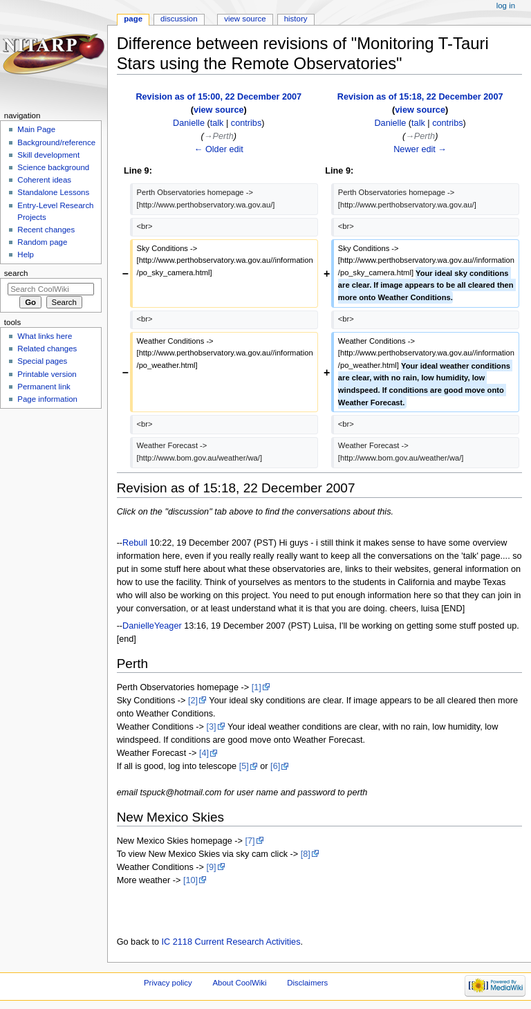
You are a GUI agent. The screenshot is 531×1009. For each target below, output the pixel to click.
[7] (249, 841)
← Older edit (218, 149)
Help (25, 254)
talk (217, 123)
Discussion (178, 19)
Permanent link (43, 386)
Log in (505, 5)
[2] (193, 700)
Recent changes (46, 229)
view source (219, 110)
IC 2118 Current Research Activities (231, 942)
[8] (305, 854)
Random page (42, 242)
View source (245, 19)
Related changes (47, 348)
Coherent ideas (44, 180)
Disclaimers (307, 983)
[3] (211, 727)
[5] (244, 766)
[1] (256, 687)
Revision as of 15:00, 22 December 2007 (218, 97)
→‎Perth (219, 136)
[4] (204, 753)
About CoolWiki (239, 983)
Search (16, 273)
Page (133, 19)
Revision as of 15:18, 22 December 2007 (420, 97)
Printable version (46, 374)
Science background (53, 167)
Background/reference (56, 142)
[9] (211, 867)
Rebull (134, 543)
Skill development (48, 155)
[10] (190, 880)
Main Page (36, 129)
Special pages (42, 361)
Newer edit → (420, 149)
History (296, 19)
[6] (275, 766)
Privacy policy (168, 983)
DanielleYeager (152, 626)
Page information (47, 399)
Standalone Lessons (53, 192)
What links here (44, 336)
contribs (246, 123)
